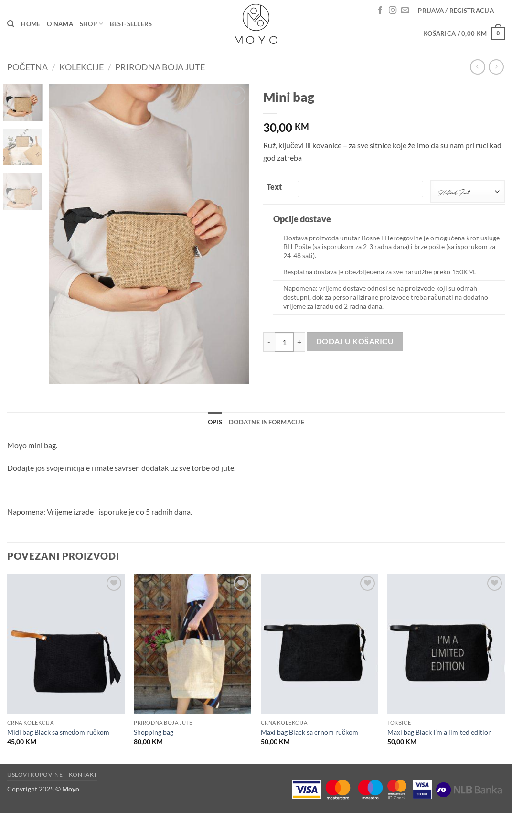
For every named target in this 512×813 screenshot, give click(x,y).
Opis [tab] (215, 422)
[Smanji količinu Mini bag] (269, 341)
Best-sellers (131, 24)
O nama (60, 24)
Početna (27, 67)
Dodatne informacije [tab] (266, 422)
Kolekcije (81, 67)
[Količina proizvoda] (284, 341)
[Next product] (477, 66)
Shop (91, 23)
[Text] (360, 189)
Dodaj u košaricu (355, 341)
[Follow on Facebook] (380, 10)
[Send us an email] (405, 10)
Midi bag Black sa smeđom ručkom (58, 732)
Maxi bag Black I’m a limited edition (439, 732)
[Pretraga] (10, 24)
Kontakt (83, 774)
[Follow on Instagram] (392, 10)
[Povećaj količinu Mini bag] (299, 341)
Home (30, 24)
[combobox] (467, 191)
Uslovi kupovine (35, 774)
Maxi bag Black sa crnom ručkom (309, 732)
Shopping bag (153, 732)
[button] (456, 10)
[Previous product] (496, 66)
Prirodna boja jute (160, 67)
